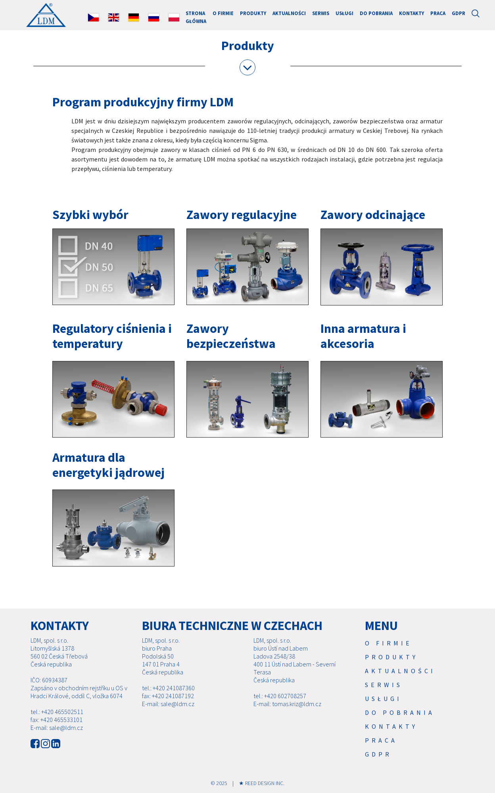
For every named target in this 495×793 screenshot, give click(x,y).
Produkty (253, 13)
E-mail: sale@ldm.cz (57, 728)
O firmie (223, 13)
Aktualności (289, 13)
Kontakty (411, 13)
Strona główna (196, 17)
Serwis (320, 13)
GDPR (458, 13)
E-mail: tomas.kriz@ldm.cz (287, 704)
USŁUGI (344, 13)
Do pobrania (376, 13)
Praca (437, 13)
